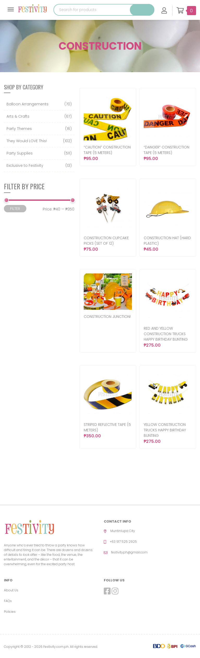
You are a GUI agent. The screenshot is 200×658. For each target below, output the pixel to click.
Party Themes (19, 128)
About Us (11, 590)
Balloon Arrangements (28, 104)
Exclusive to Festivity (25, 165)
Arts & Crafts (18, 116)
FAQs (8, 601)
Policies (10, 611)
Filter (15, 208)
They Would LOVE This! (27, 141)
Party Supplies (20, 153)
